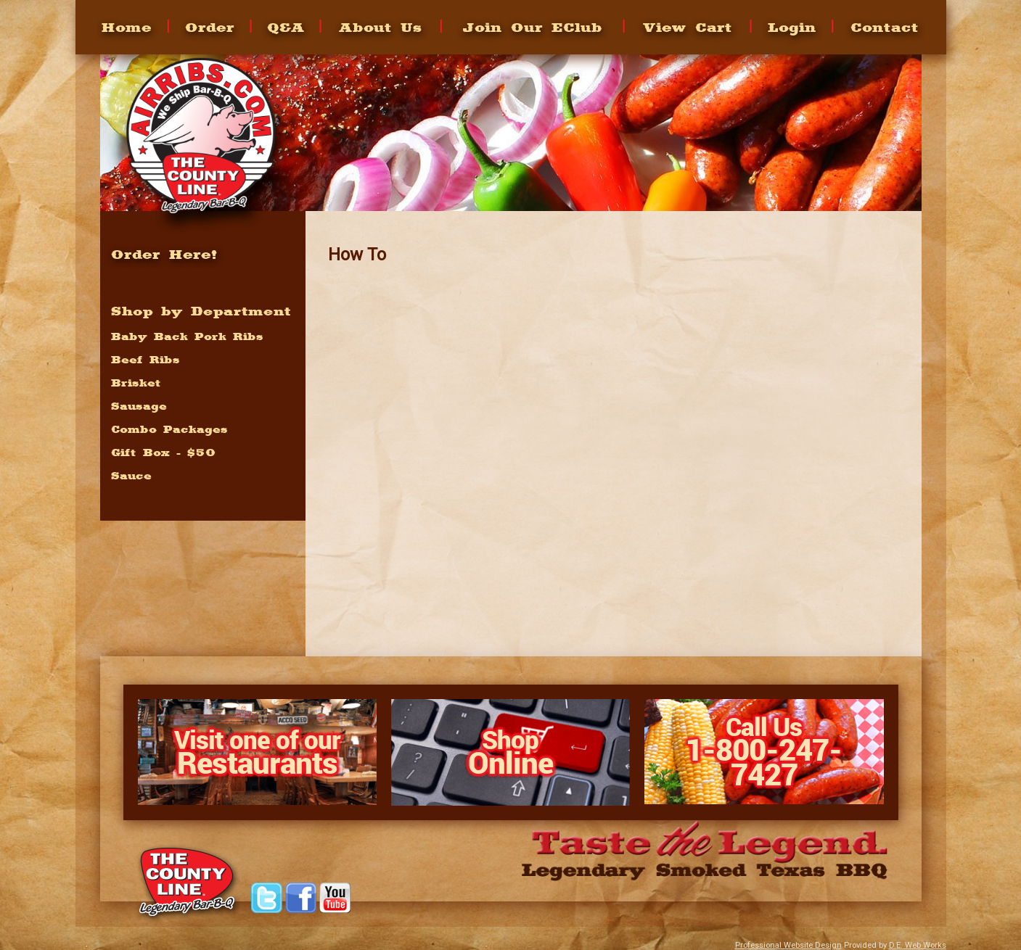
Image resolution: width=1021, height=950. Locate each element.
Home (127, 27)
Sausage (139, 406)
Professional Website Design (788, 945)
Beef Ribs (145, 359)
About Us (380, 27)
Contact (884, 27)
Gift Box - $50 (163, 452)
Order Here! (164, 254)
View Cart (687, 27)
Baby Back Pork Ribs (187, 336)
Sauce (131, 475)
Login (791, 27)
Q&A (286, 27)
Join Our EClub (532, 27)
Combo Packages (169, 429)
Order (209, 27)
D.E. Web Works (917, 945)
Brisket (136, 382)
